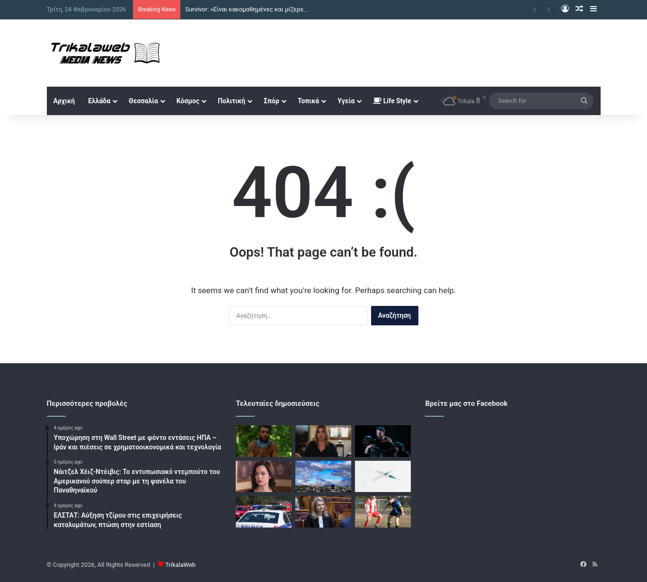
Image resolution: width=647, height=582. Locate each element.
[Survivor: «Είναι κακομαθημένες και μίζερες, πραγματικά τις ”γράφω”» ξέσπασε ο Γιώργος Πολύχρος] (264, 441)
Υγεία (346, 101)
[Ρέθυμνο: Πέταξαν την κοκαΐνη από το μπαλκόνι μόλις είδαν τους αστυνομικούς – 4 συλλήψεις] (264, 512)
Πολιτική (231, 101)
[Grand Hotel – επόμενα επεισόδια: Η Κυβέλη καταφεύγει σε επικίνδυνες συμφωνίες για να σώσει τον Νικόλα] (264, 476)
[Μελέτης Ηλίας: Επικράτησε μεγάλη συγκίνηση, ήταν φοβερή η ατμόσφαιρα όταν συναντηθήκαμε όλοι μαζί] (383, 441)
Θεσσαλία (143, 101)
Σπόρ (271, 101)
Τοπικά (308, 101)
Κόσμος (188, 101)
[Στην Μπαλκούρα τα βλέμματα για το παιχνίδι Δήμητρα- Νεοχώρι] (383, 512)
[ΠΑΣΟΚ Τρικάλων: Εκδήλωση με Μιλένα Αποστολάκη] (323, 512)
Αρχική (64, 101)
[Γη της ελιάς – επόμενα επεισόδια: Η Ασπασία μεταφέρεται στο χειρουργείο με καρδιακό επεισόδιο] (323, 441)
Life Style (392, 101)
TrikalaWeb (180, 564)
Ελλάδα (99, 101)
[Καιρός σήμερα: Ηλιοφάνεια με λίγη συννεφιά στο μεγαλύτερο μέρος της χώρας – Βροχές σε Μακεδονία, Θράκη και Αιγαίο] (323, 476)
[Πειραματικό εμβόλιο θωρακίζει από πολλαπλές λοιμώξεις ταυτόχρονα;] (383, 476)
